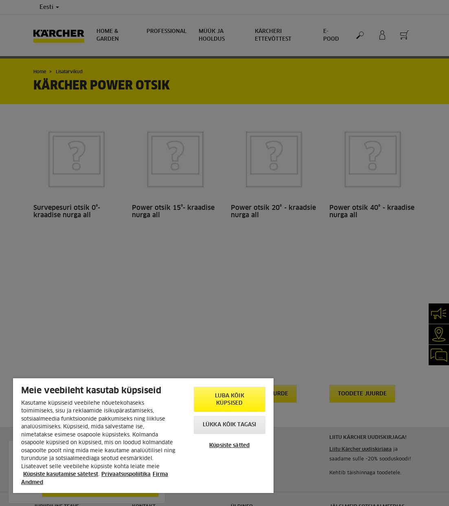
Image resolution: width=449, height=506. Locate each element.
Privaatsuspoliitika (126, 474)
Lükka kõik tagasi (229, 424)
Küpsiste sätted (229, 445)
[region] (143, 435)
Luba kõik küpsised (229, 399)
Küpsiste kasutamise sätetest (60, 474)
